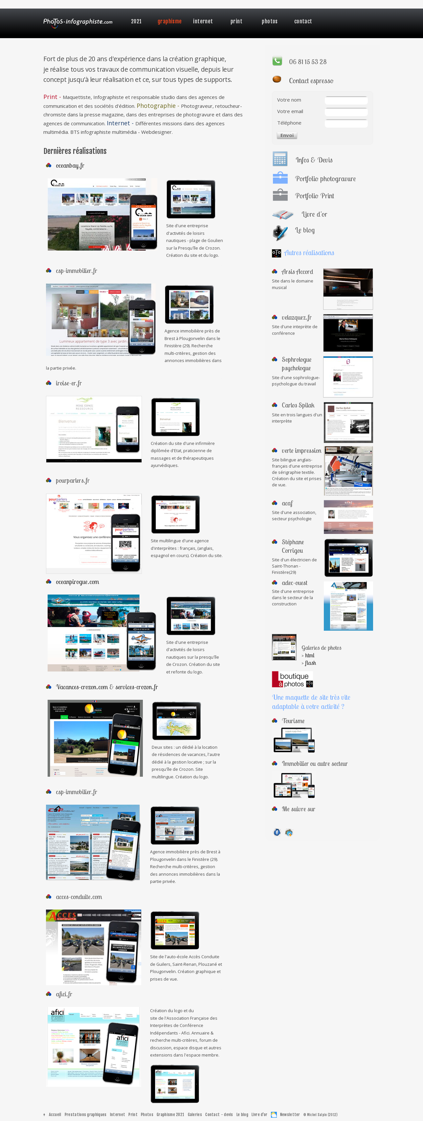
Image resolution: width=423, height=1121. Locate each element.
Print (236, 21)
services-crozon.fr (136, 687)
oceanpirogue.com (77, 581)
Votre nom (289, 99)
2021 (136, 21)
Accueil (55, 1114)
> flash (308, 663)
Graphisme (170, 21)
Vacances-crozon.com (82, 687)
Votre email (290, 111)
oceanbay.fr (70, 165)
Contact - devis (219, 1114)
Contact (303, 21)
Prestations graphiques (86, 1114)
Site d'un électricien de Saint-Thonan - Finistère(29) (294, 566)
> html (307, 655)
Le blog (242, 1114)
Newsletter (290, 1114)
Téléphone (289, 122)
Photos (270, 21)
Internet (203, 21)
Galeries (195, 1114)
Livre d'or (259, 1114)
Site (275, 281)
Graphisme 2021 (170, 1114)
